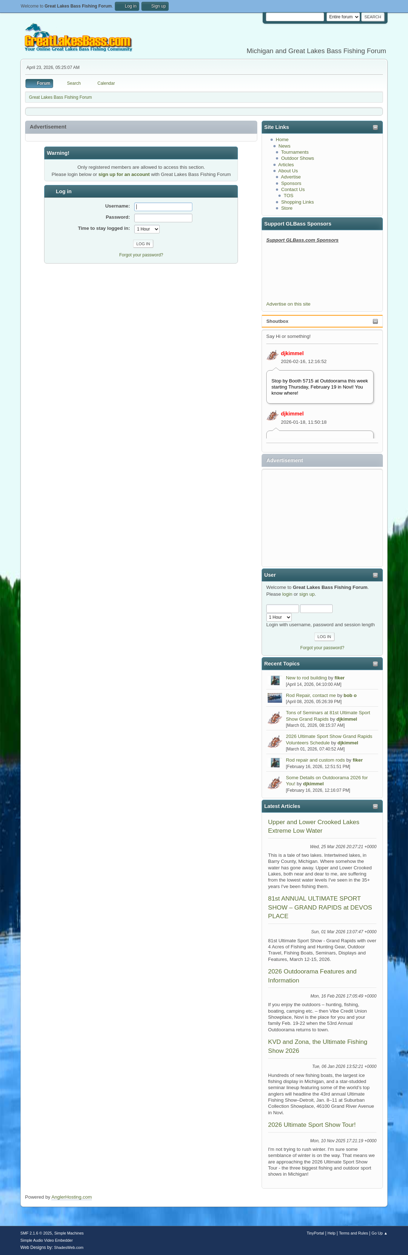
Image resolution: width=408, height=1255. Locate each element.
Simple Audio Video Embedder (46, 1240)
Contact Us (293, 189)
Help (332, 1233)
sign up (307, 594)
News (284, 146)
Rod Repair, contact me (311, 695)
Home (282, 139)
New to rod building (306, 677)
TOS (289, 195)
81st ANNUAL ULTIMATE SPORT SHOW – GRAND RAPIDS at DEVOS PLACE (320, 907)
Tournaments (295, 152)
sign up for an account (124, 174)
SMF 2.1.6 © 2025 (36, 1233)
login (287, 594)
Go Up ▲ (379, 1233)
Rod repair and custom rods (315, 760)
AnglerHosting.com (71, 1197)
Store (286, 208)
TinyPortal (315, 1233)
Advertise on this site (288, 304)
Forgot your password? (322, 647)
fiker (339, 677)
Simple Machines (69, 1233)
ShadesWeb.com (69, 1247)
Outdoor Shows (297, 158)
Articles (286, 164)
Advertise (291, 177)
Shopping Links (297, 202)
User (270, 575)
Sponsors (291, 183)
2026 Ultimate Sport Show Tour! (312, 1124)
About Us (288, 170)
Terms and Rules (353, 1233)
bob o (350, 695)
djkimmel (292, 353)
